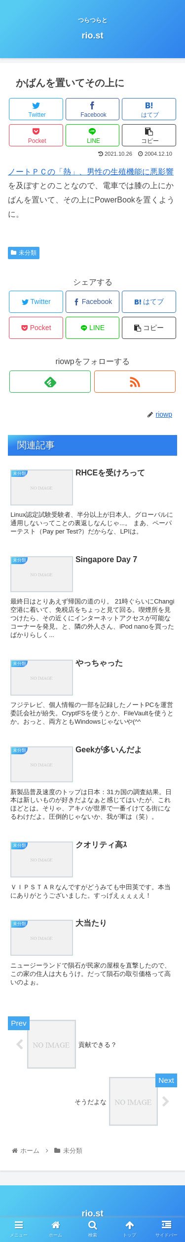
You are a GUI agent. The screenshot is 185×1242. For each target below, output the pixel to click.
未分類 (24, 252)
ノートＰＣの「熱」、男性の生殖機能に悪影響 (91, 172)
